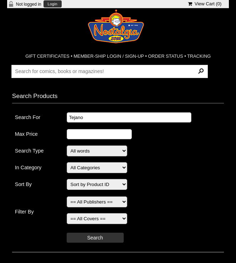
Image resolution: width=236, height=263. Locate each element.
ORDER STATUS (165, 56)
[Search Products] (109, 71)
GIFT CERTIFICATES (47, 56)
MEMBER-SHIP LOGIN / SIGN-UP (108, 56)
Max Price (26, 134)
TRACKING (199, 56)
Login (52, 4)
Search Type (29, 151)
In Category (28, 167)
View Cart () (205, 3)
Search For (27, 117)
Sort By (23, 184)
